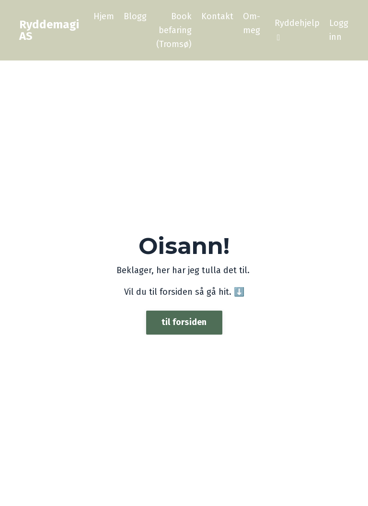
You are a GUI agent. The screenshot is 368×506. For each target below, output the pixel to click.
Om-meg (251, 23)
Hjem (103, 16)
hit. (223, 292)
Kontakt (217, 16)
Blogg (135, 16)
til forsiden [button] (184, 322)
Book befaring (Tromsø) (174, 30)
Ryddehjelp (297, 30)
